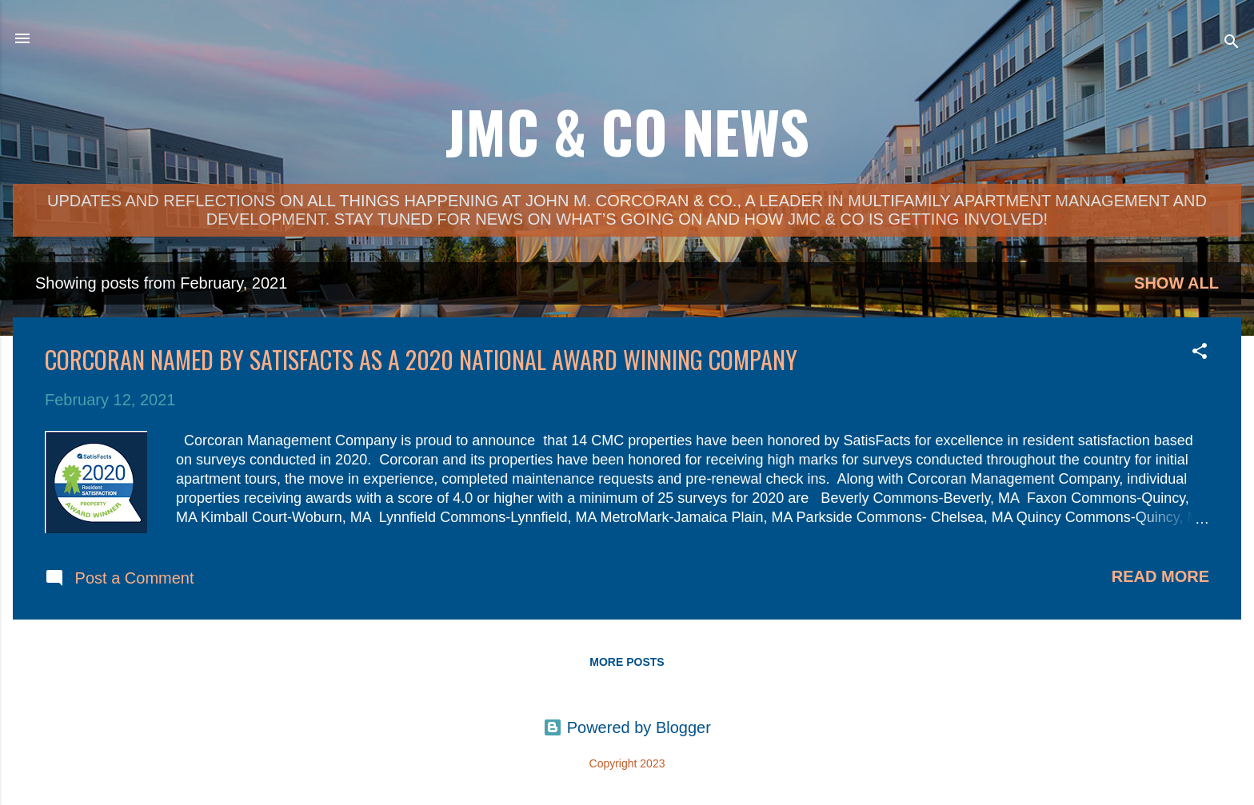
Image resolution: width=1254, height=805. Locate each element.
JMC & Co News (627, 130)
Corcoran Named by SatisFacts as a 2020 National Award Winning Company (421, 359)
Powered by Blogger (627, 727)
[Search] (1231, 43)
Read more (1160, 576)
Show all (1176, 283)
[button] (1199, 353)
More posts (626, 662)
